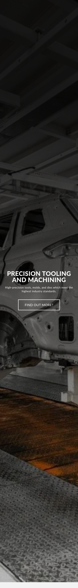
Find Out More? (39, 305)
